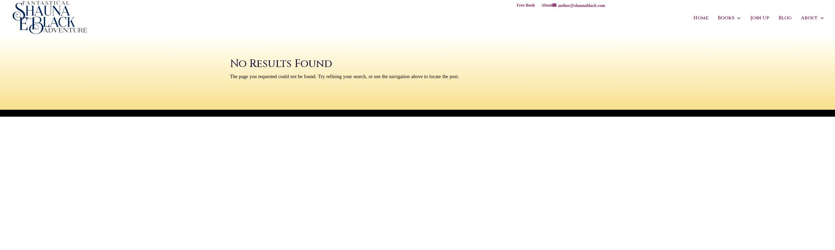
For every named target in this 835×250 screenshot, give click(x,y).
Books (726, 18)
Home (701, 18)
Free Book (526, 6)
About (546, 6)
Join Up (759, 18)
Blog (785, 18)
